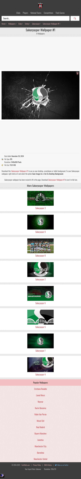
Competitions (48, 12)
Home (3, 23)
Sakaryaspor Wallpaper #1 (51, 23)
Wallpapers (12, 23)
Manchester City (40, 446)
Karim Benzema (40, 408)
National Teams (35, 12)
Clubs (18, 12)
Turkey (27, 23)
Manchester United (40, 459)
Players (25, 12)
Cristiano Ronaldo (40, 388)
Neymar (40, 401)
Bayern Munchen (41, 433)
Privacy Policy (37, 465)
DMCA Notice (48, 465)
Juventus (40, 439)
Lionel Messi (40, 395)
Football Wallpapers (40, 6)
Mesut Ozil (40, 420)
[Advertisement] (40, 53)
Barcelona (40, 452)
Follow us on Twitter (62, 465)
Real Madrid (40, 427)
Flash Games (60, 12)
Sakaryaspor (36, 23)
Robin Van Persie (40, 414)
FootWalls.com (26, 465)
